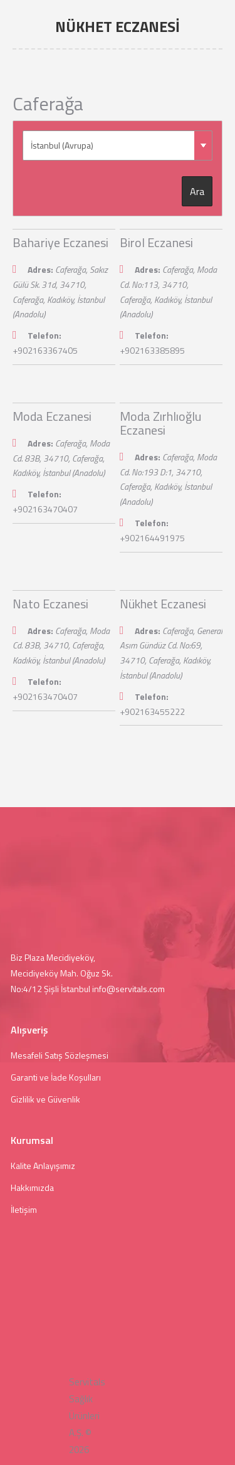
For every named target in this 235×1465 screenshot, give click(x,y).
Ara (197, 191)
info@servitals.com (128, 988)
